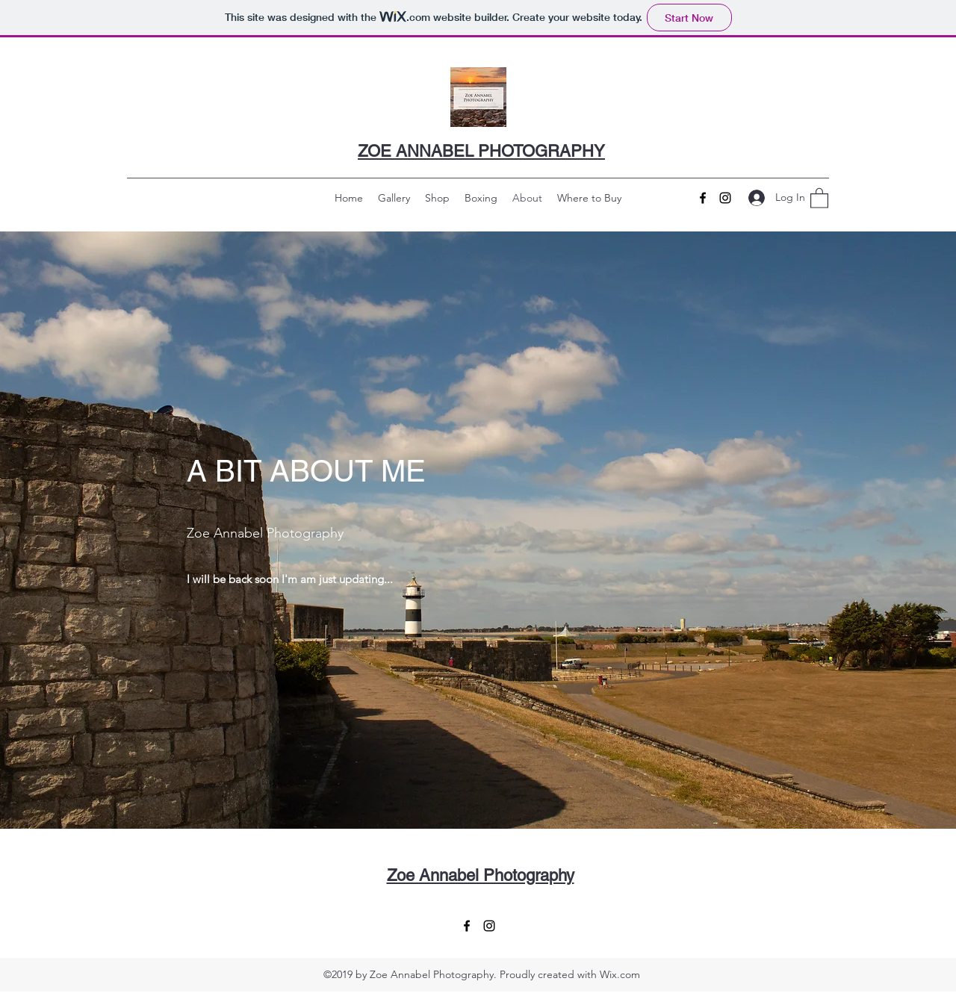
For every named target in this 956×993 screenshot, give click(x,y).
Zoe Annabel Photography (480, 875)
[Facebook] (702, 197)
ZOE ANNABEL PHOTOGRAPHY (481, 151)
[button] (819, 197)
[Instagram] (725, 197)
